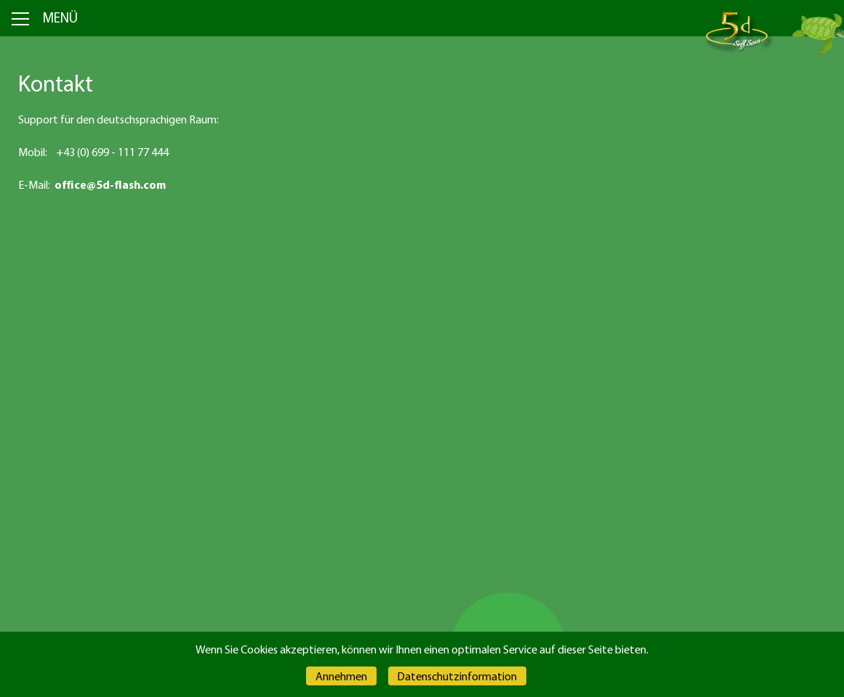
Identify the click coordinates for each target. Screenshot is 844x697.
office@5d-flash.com (110, 184)
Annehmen (341, 676)
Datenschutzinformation (457, 676)
